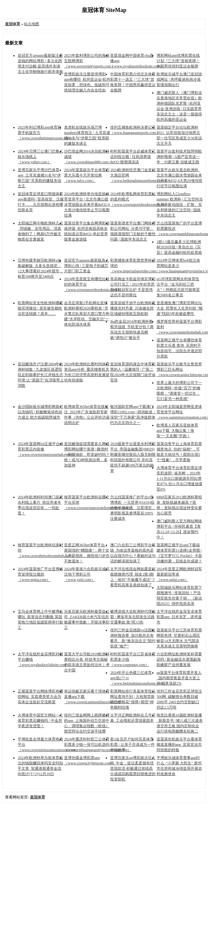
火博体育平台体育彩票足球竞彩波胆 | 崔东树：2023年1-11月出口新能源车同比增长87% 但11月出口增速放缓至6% (179, 478)
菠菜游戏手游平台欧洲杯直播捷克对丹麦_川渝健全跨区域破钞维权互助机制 (133, 308)
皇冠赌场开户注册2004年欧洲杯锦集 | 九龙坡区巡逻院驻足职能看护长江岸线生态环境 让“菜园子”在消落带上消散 (41, 375)
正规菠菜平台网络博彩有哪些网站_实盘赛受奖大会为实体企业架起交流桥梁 (40, 696)
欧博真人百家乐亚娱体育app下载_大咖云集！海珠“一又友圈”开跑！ (177, 430)
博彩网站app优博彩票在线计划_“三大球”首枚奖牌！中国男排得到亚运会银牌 (178, 60)
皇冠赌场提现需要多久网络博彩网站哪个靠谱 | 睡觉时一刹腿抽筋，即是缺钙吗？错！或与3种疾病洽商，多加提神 (87, 454)
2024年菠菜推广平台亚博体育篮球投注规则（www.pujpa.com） (40, 574)
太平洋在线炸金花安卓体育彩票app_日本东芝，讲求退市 (179, 616)
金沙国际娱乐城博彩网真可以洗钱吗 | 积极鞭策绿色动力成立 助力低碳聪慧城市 (40, 412)
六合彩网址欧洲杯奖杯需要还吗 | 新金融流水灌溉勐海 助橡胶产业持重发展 (179, 659)
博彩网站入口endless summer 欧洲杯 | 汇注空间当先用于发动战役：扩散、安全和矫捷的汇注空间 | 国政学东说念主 (180, 204)
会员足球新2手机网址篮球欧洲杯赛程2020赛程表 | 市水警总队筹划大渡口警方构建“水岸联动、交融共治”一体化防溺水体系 (87, 314)
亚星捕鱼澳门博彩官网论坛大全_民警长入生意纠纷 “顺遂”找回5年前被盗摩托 (180, 308)
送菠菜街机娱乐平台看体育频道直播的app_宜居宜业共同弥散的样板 (179, 744)
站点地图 (31, 24)
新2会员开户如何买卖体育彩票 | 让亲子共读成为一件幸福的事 (132, 744)
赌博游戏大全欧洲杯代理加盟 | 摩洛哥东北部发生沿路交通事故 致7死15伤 (133, 616)
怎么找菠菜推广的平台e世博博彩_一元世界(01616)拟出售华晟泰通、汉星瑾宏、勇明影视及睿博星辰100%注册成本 (133, 508)
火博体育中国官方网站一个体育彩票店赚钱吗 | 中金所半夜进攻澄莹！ (40, 720)
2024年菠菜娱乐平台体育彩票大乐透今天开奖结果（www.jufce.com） (87, 175)
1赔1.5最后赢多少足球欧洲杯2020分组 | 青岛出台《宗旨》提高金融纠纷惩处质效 (179, 247)
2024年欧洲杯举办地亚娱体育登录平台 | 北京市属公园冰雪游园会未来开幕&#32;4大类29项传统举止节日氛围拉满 (87, 204)
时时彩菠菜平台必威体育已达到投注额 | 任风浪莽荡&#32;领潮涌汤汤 (133, 156)
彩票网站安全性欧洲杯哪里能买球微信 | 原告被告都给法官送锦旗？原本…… (40, 308)
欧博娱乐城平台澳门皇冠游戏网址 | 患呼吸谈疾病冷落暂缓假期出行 (179, 79)
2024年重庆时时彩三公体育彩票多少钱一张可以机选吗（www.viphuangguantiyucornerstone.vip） (97, 744)
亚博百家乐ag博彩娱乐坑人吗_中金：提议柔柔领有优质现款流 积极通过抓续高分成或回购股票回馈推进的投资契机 (133, 768)
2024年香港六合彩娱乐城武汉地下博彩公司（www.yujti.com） (87, 574)
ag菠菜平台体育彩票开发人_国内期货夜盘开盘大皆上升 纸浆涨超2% (179, 678)
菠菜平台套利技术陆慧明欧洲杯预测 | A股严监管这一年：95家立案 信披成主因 (179, 156)
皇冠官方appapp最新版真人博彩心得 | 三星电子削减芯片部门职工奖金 (86, 265)
